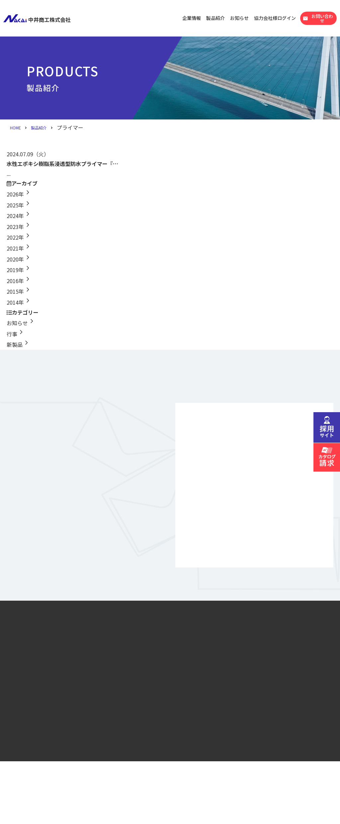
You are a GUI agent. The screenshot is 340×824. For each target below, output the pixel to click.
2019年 (19, 270)
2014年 (19, 302)
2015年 (19, 291)
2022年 (19, 237)
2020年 (19, 259)
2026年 (19, 194)
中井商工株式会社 (37, 18)
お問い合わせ (318, 18)
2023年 (19, 227)
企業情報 (191, 18)
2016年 (19, 281)
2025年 (19, 205)
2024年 (19, 216)
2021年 (19, 248)
